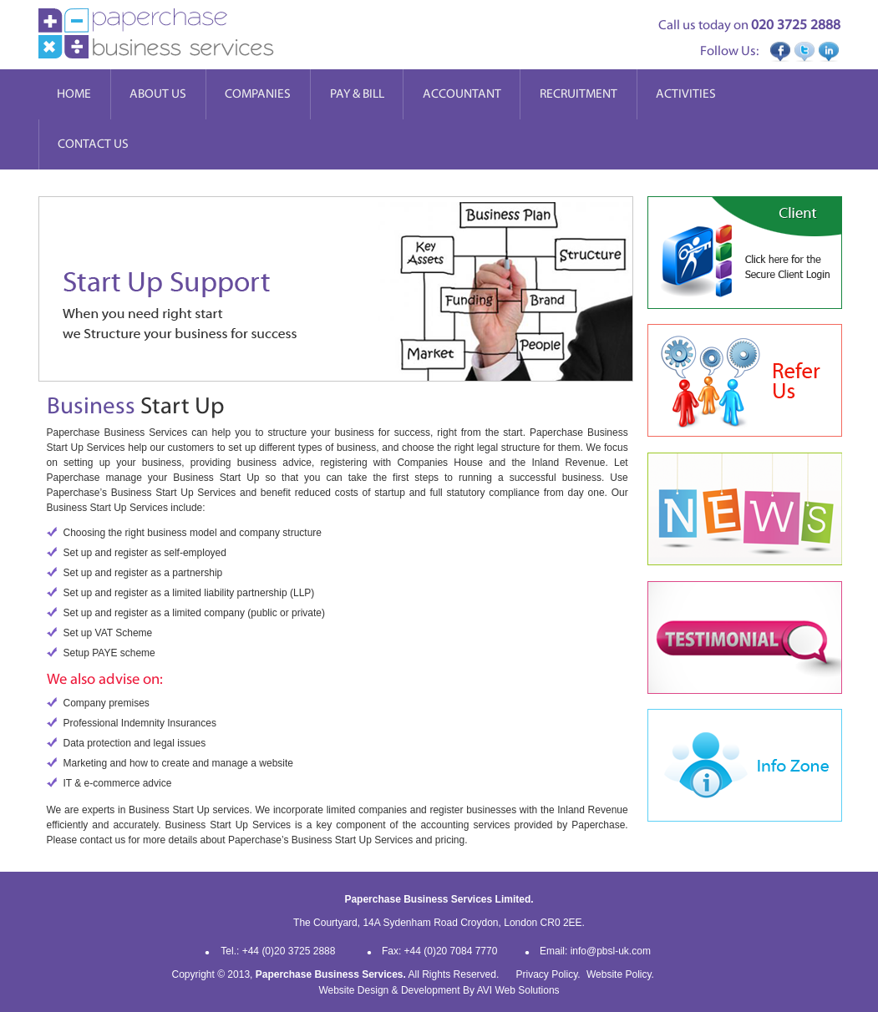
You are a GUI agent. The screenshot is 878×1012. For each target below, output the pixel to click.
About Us (157, 94)
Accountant (462, 94)
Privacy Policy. (548, 974)
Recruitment (578, 94)
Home (74, 94)
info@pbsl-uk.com (611, 951)
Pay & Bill (357, 94)
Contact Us (93, 144)
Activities (686, 94)
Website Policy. (620, 974)
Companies (258, 94)
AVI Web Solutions (518, 990)
